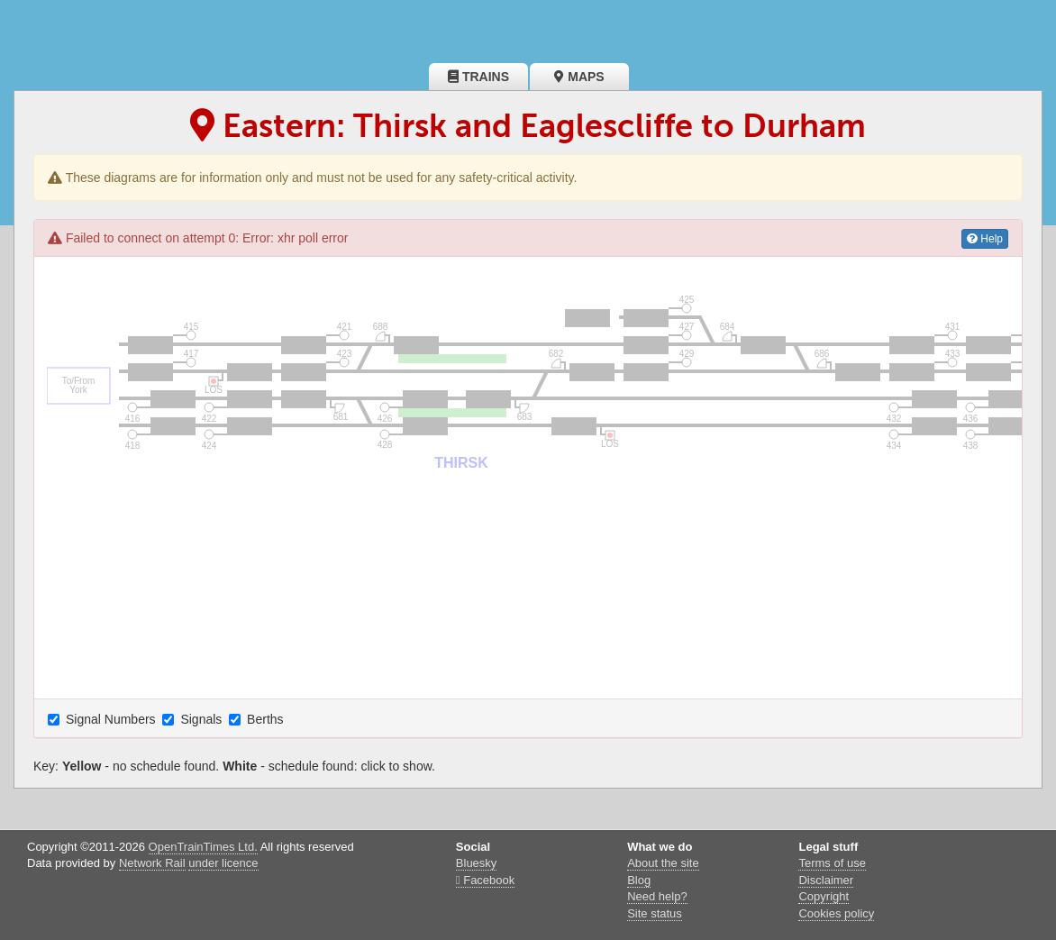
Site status (654, 913)
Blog (639, 880)
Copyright (823, 896)
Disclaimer (825, 880)
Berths (258, 719)
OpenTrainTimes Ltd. (203, 846)
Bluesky (476, 863)
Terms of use (831, 863)
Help (985, 239)
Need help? (657, 896)
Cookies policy (836, 913)
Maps (579, 76)
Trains (478, 76)
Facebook (485, 880)
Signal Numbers (103, 719)
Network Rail (152, 863)
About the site (663, 863)
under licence (223, 863)
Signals (193, 719)
